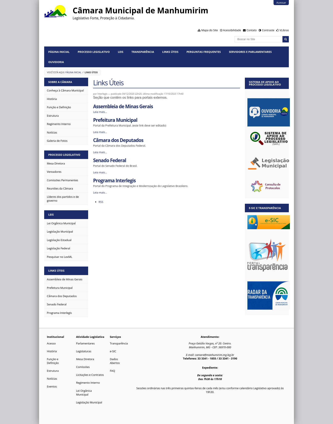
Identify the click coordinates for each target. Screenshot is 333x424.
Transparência (142, 52)
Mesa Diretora (85, 359)
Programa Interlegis (114, 180)
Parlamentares (85, 343)
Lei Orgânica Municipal (84, 392)
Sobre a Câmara (60, 82)
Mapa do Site (209, 30)
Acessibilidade (232, 30)
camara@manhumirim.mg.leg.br (214, 355)
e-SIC (113, 351)
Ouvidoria (56, 62)
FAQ (112, 371)
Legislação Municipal (89, 402)
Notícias (52, 378)
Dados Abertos (115, 361)
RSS (101, 202)
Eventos (52, 386)
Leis (120, 52)
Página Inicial (58, 52)
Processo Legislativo (94, 52)
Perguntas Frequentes (203, 52)
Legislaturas (83, 351)
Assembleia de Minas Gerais (123, 106)
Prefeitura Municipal (115, 120)
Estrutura (53, 371)
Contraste (268, 30)
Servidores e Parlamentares (250, 52)
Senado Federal (109, 160)
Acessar (281, 2)
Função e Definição (53, 361)
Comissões (83, 367)
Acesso (51, 343)
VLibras (284, 30)
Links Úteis (170, 52)
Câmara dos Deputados (118, 140)
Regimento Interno (88, 383)
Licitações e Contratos (90, 375)
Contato (252, 30)
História (52, 351)
